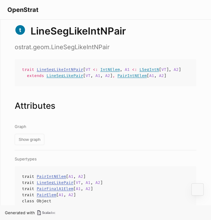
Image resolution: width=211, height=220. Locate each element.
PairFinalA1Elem (55, 188)
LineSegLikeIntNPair (60, 69)
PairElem (46, 194)
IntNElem (110, 69)
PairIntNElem (132, 75)
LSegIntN (149, 69)
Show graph (29, 139)
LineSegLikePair (64, 75)
